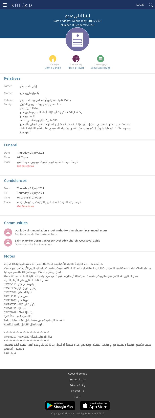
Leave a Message (100, 68)
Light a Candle (53, 68)
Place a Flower (76, 68)
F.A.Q (77, 397)
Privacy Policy (77, 385)
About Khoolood (77, 373)
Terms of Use (77, 379)
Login (140, 4)
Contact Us (77, 391)
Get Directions (25, 166)
